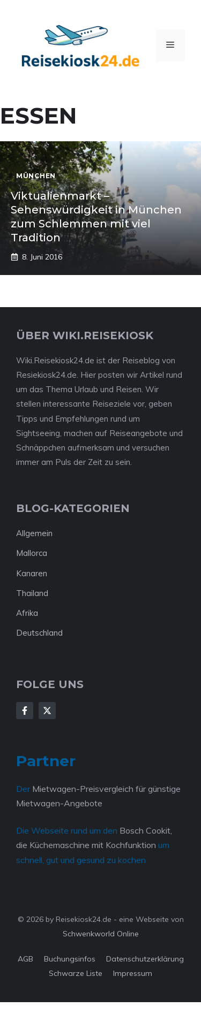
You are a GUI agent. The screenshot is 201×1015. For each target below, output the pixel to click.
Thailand (32, 593)
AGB (25, 959)
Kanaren (31, 573)
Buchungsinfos (69, 959)
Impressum (132, 973)
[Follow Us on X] (47, 710)
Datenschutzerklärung (145, 959)
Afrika (27, 613)
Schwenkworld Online (101, 933)
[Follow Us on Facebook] (24, 710)
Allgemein (34, 533)
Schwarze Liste (75, 973)
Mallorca (31, 553)
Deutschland (39, 633)
